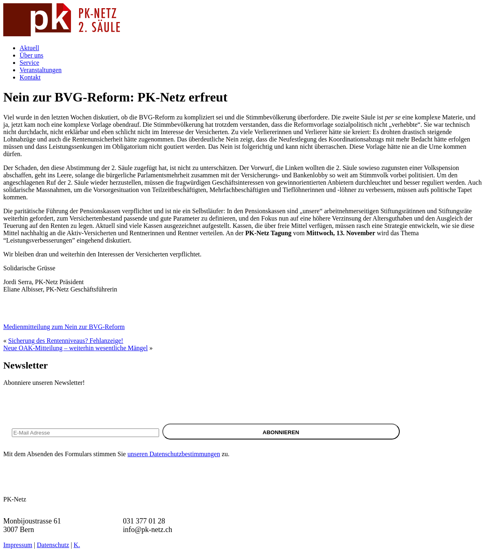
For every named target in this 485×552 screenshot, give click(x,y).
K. (77, 544)
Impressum (17, 544)
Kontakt (30, 77)
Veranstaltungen (41, 69)
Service (29, 62)
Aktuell (29, 47)
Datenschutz (53, 544)
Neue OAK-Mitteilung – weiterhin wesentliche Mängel (75, 347)
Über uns (31, 55)
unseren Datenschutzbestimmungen (173, 453)
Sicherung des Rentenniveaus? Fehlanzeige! (65, 340)
